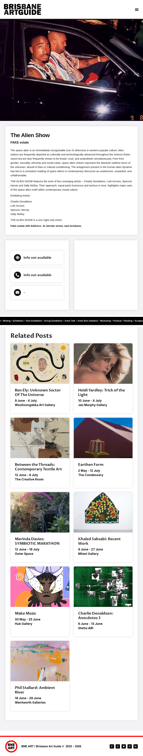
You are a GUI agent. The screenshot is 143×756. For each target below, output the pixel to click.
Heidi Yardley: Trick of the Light (101, 392)
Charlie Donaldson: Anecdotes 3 (95, 615)
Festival (112, 321)
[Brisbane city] (106, 275)
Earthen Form (90, 464)
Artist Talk (66, 321)
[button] (137, 9)
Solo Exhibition (31, 321)
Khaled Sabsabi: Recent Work (99, 541)
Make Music (25, 613)
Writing (5, 321)
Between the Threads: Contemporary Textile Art (38, 467)
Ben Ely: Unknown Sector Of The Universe (38, 392)
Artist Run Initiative (83, 321)
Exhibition (16, 321)
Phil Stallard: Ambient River (35, 690)
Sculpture (133, 321)
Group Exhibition (50, 321)
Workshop (100, 321)
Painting (122, 321)
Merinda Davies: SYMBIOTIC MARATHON (37, 541)
